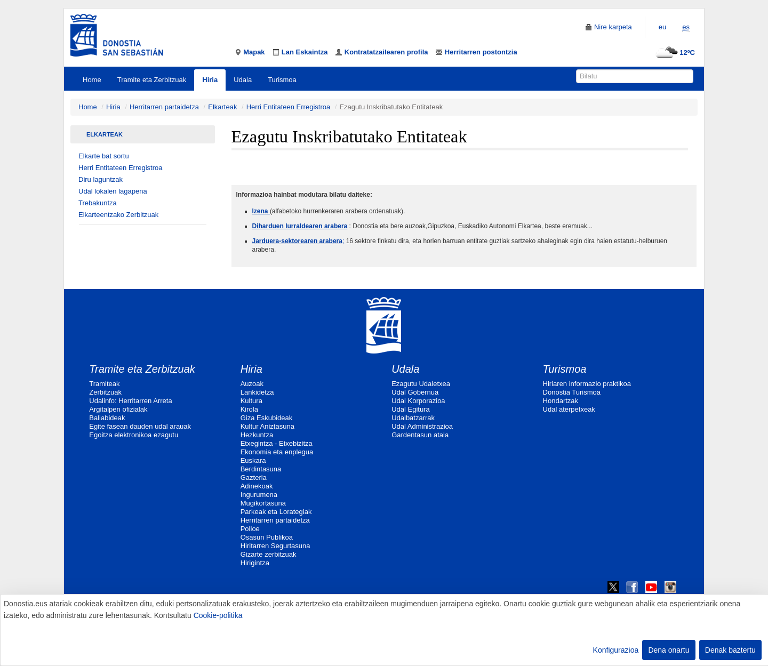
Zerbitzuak (105, 392)
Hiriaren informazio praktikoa (587, 384)
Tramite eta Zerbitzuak (152, 80)
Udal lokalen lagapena (112, 191)
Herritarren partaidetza (164, 107)
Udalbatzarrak (413, 418)
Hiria (210, 80)
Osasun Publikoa (267, 537)
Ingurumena (259, 495)
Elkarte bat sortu (103, 156)
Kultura (251, 401)
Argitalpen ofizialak (118, 409)
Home (92, 80)
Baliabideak (107, 418)
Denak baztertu (730, 650)
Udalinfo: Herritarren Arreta (130, 401)
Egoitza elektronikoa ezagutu (133, 435)
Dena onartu (668, 650)
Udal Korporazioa (418, 401)
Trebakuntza (97, 203)
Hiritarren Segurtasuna (275, 546)
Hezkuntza (257, 435)
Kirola (249, 409)
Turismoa (282, 80)
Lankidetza (257, 392)
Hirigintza (255, 563)
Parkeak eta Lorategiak (276, 512)
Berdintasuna (261, 469)
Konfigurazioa (616, 650)
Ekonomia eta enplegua (277, 452)
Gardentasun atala (420, 435)
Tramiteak (104, 384)
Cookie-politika (218, 615)
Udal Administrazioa (422, 426)
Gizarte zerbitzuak (269, 554)
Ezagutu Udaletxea (420, 384)
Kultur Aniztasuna (267, 426)
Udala (243, 80)
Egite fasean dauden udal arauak (140, 426)
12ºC (674, 53)
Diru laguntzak (100, 179)
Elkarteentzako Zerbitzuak (118, 215)
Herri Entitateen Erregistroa (288, 107)
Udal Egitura (410, 409)
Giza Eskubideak (267, 418)
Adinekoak (257, 486)
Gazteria (254, 478)
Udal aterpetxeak (569, 409)
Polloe (250, 529)
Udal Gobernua (414, 392)
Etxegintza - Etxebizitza (277, 443)
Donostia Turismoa (572, 392)
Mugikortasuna (263, 503)
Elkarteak (222, 107)
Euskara (253, 460)
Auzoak (252, 384)
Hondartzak (560, 401)
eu (662, 27)
